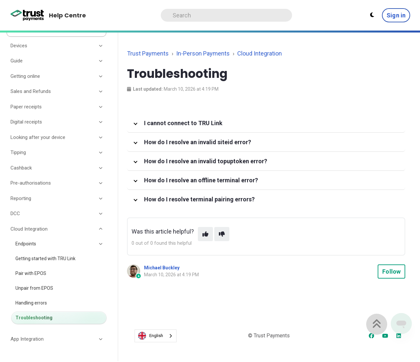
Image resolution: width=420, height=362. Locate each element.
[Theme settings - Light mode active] (372, 15)
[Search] (226, 15)
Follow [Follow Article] (391, 271)
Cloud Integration (259, 53)
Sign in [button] (396, 15)
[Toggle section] (101, 45)
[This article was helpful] (205, 234)
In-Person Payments (203, 53)
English (150, 336)
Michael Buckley (161, 267)
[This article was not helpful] (221, 234)
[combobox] (156, 335)
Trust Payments (148, 53)
